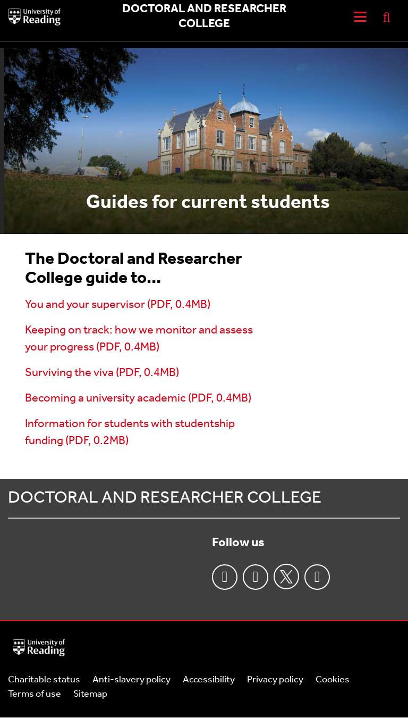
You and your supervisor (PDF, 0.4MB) (117, 305)
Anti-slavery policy (131, 680)
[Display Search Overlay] (387, 17)
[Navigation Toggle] (360, 17)
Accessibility (209, 680)
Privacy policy (275, 680)
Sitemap (90, 694)
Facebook (224, 577)
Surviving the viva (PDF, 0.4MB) (102, 373)
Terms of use (34, 694)
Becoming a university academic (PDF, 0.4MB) (138, 399)
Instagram (255, 577)
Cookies (333, 680)
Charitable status (44, 680)
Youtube (317, 577)
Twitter (286, 576)
